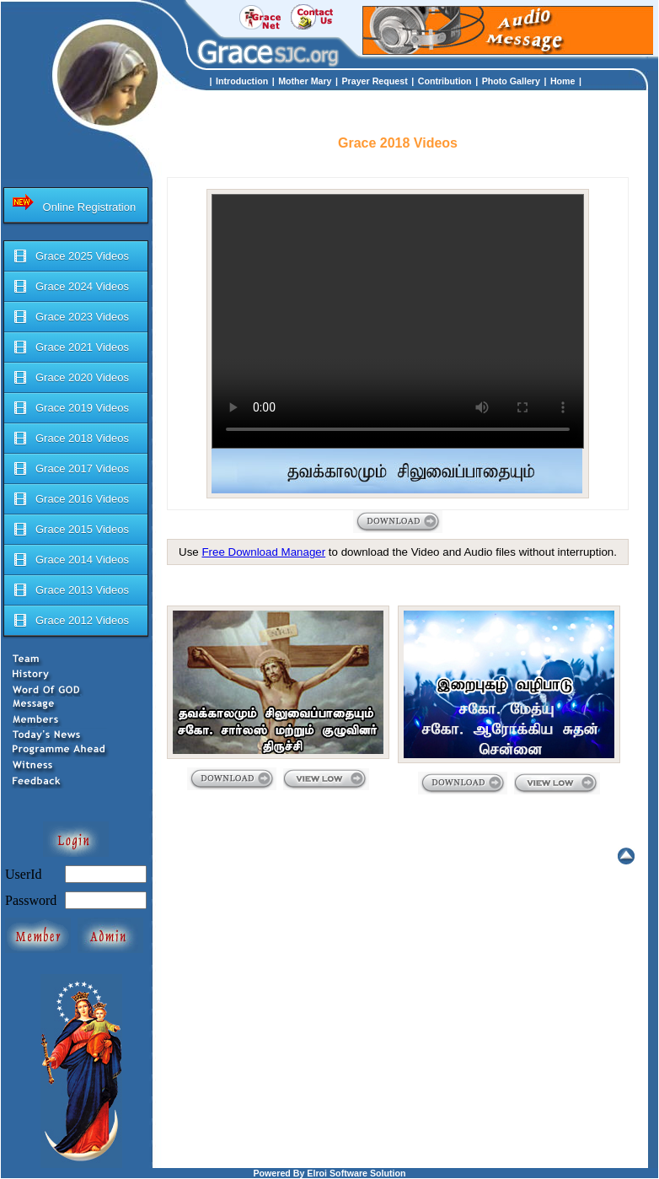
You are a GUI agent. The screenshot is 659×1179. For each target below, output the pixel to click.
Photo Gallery (511, 81)
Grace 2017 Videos (70, 468)
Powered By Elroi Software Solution (329, 1173)
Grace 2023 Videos (70, 317)
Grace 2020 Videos (70, 377)
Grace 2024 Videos (70, 286)
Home (563, 81)
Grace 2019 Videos (70, 408)
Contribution (445, 81)
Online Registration (74, 203)
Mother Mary (304, 81)
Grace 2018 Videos (70, 438)
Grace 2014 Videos (70, 560)
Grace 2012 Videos (70, 620)
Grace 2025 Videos (70, 256)
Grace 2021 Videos (70, 347)
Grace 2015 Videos (70, 529)
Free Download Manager (263, 552)
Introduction (242, 81)
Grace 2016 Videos (70, 499)
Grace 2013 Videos (70, 590)
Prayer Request (375, 81)
